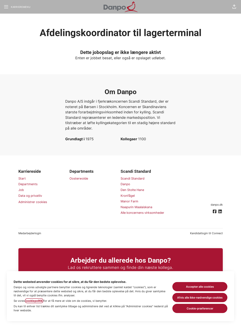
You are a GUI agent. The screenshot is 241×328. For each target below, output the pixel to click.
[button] (234, 7)
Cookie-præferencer (200, 308)
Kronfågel (128, 195)
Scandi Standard (132, 178)
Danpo (125, 184)
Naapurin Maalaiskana (136, 207)
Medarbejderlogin (29, 233)
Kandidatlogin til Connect (206, 233)
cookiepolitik (34, 300)
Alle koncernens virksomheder (142, 212)
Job (21, 190)
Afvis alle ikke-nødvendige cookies (200, 297)
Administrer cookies (32, 202)
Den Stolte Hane (132, 190)
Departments (27, 184)
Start (22, 178)
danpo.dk (217, 204)
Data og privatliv (30, 195)
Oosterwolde (78, 178)
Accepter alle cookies (200, 286)
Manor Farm (129, 201)
